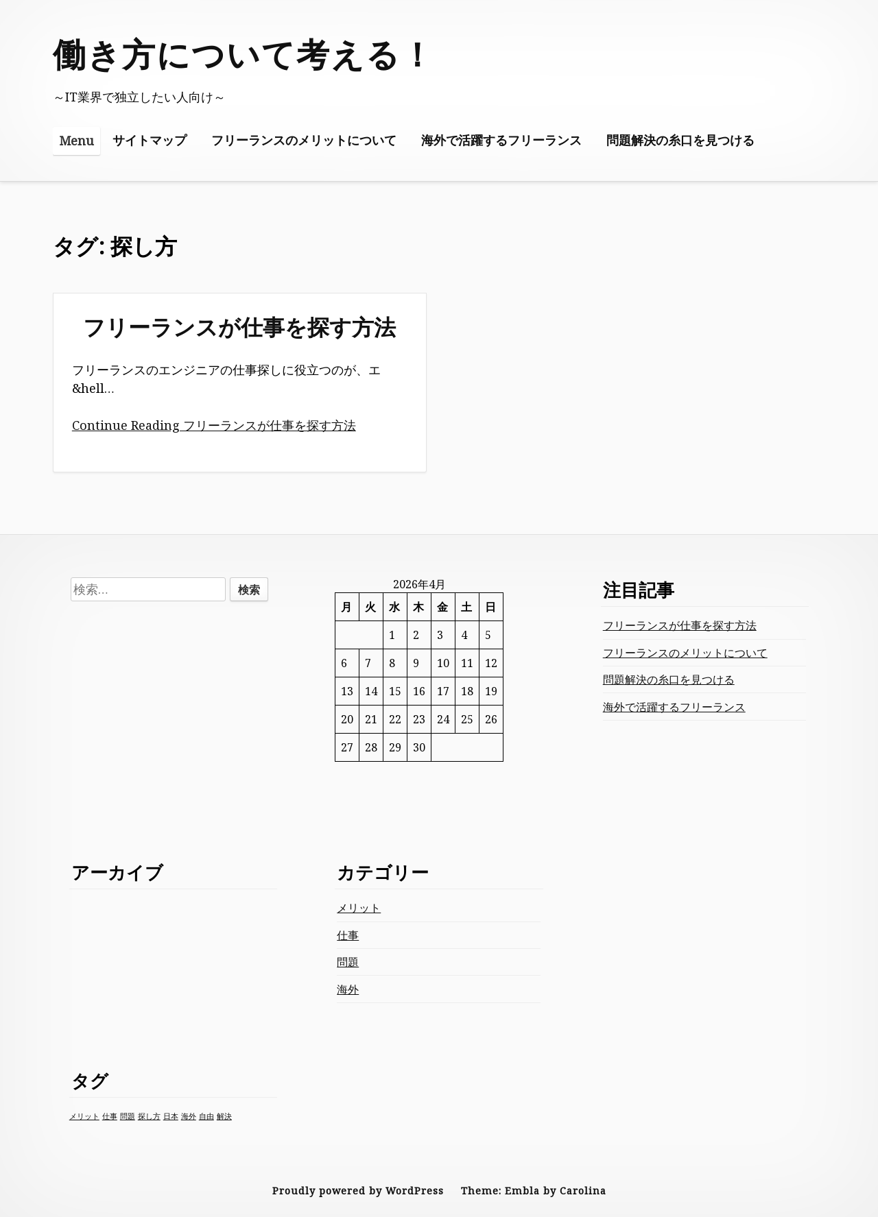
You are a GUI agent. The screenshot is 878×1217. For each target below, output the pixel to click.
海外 (348, 989)
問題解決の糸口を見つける (680, 140)
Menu (76, 140)
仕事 (348, 935)
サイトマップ (149, 140)
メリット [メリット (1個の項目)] (84, 1116)
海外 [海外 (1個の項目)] (188, 1116)
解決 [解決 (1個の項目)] (224, 1116)
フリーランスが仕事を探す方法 (239, 326)
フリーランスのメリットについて (303, 140)
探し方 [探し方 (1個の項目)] (149, 1116)
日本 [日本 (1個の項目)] (170, 1116)
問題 (348, 961)
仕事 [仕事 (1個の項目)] (109, 1116)
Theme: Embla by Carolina (533, 1190)
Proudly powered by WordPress (358, 1190)
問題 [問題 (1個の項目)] (127, 1116)
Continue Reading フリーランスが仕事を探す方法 (214, 425)
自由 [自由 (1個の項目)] (206, 1116)
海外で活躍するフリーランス (501, 140)
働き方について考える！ (244, 54)
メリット (359, 907)
